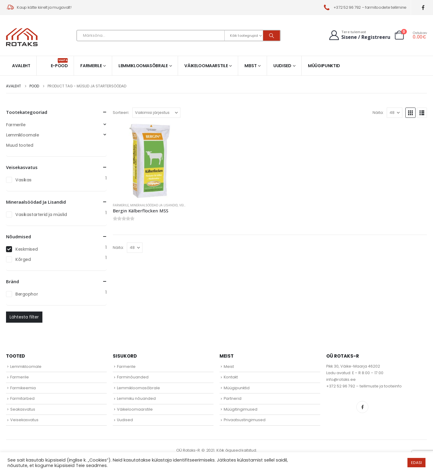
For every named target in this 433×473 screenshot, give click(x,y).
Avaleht (21, 66)
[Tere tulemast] (359, 35)
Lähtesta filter (24, 317)
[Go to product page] (150, 161)
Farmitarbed (22, 398)
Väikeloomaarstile (206, 66)
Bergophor (26, 294)
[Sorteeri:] (156, 113)
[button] (410, 113)
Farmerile (91, 66)
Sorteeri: (121, 112)
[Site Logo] (22, 37)
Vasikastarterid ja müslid (41, 214)
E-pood (59, 63)
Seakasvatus (22, 409)
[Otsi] (271, 35)
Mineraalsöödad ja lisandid (154, 205)
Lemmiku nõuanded (136, 398)
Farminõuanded (133, 377)
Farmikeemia (23, 387)
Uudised (282, 66)
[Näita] (394, 113)
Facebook (362, 407)
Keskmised (26, 249)
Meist (250, 66)
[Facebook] (423, 7)
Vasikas (23, 180)
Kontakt (231, 377)
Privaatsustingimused (245, 419)
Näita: (378, 112)
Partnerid (232, 398)
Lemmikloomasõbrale (143, 66)
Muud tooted (19, 145)
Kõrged (23, 259)
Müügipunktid (324, 66)
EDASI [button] (416, 462)
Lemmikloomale (22, 135)
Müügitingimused (240, 409)
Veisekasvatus (24, 419)
